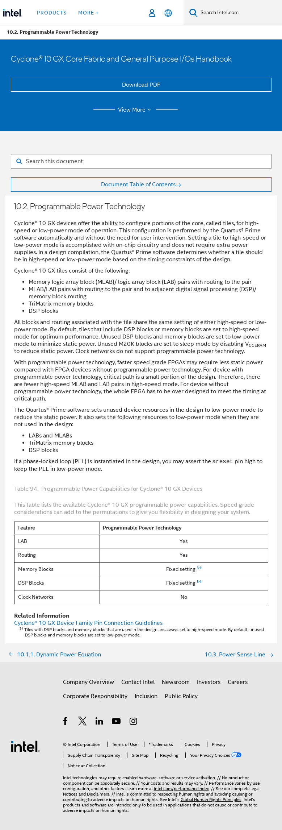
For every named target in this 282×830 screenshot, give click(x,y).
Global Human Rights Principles (211, 799)
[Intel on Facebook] (65, 722)
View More (135, 109)
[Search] (193, 12)
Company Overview (88, 682)
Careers (238, 682)
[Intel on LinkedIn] (99, 722)
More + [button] (88, 12)
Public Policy (181, 696)
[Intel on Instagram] (133, 722)
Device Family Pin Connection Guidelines (88, 623)
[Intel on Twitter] (82, 722)
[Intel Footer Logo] (25, 746)
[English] (168, 12)
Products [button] (52, 12)
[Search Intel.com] (240, 13)
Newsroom (176, 682)
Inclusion (146, 696)
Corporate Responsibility (95, 696)
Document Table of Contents (138, 184)
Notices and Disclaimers (86, 794)
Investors (208, 682)
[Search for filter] (141, 161)
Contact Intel (138, 682)
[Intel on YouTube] (116, 722)
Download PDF (141, 84)
